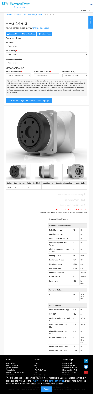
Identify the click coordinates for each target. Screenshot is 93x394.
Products (86, 11)
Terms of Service (56, 381)
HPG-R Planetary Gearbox (33, 15)
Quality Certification (12, 368)
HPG (35, 365)
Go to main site (19, 7)
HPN (35, 372)
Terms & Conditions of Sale (15, 372)
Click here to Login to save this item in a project (29, 100)
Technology (67, 360)
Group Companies (12, 365)
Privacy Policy (11, 370)
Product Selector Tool (70, 368)
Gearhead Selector (69, 372)
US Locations (10, 363)
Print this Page (44, 34)
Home (9, 15)
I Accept (46, 389)
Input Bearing (11, 51)
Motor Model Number (42, 72)
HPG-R (36, 368)
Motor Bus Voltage (69, 72)
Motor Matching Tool (69, 370)
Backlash (10, 42)
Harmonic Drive (67, 363)
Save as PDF (13, 34)
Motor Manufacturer (14, 72)
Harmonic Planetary (69, 365)
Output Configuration (14, 59)
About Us (10, 360)
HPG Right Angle (40, 370)
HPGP (36, 363)
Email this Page (28, 34)
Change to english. (40, 28)
